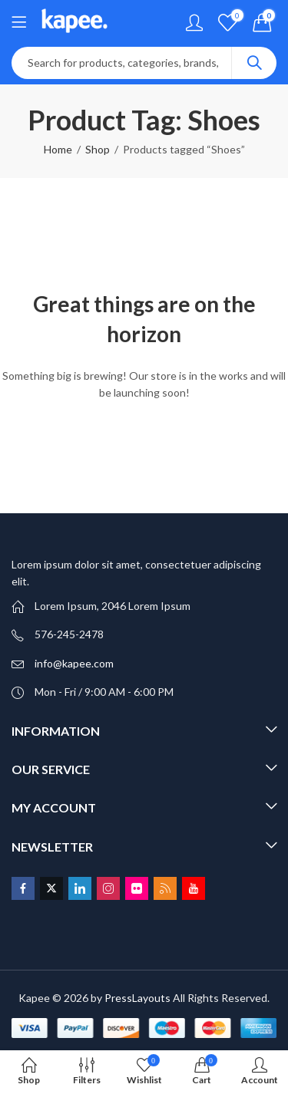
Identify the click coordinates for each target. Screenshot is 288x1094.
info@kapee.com (74, 663)
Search (254, 63)
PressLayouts (137, 997)
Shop (97, 149)
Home (58, 149)
